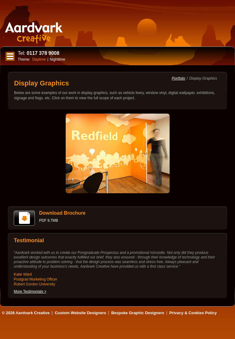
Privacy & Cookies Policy (193, 313)
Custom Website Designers (80, 313)
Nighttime (57, 59)
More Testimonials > (30, 291)
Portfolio (178, 78)
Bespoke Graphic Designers (137, 313)
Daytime (39, 59)
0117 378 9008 (38, 53)
